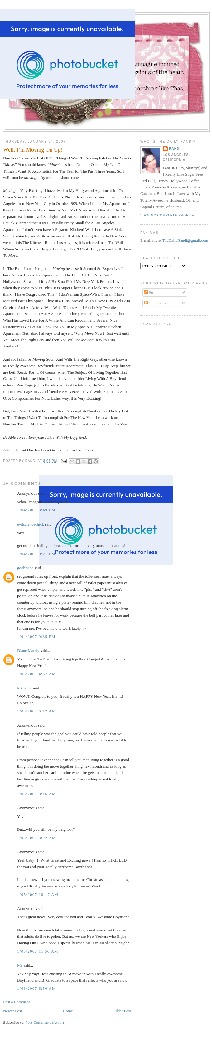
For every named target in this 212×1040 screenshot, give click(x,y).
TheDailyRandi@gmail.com (185, 240)
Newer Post (12, 1010)
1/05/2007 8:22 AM (36, 837)
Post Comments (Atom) (45, 1022)
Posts (150, 292)
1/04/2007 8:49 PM (36, 510)
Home (68, 1010)
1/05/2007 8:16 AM (36, 793)
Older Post (122, 1010)
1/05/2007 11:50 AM (37, 951)
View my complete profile (167, 215)
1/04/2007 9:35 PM (36, 636)
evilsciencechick (30, 524)
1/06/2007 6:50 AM (36, 988)
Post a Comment (16, 1001)
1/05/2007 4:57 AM (36, 674)
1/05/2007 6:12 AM (36, 711)
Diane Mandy (28, 650)
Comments (155, 303)
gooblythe (25, 568)
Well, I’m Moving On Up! (33, 150)
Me (19, 965)
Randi (175, 148)
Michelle (24, 688)
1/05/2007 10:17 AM (37, 894)
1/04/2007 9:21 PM (36, 554)
